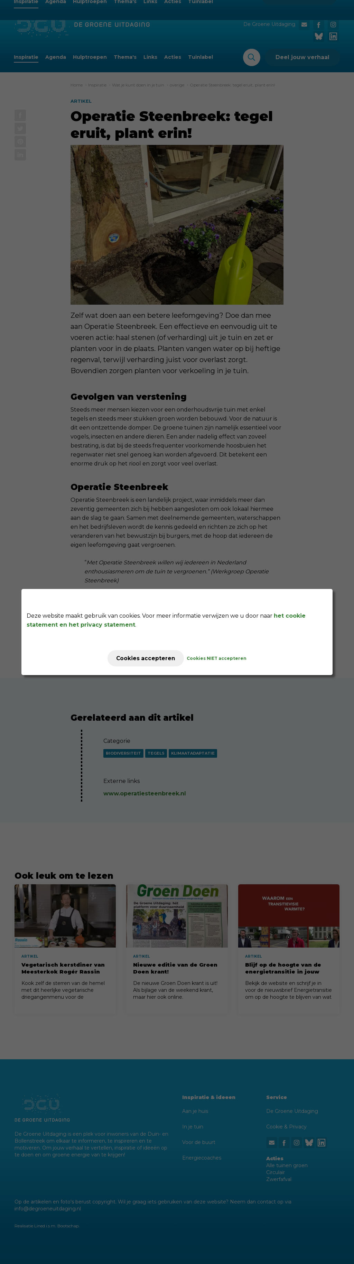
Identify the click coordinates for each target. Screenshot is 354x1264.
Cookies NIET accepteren (219, 658)
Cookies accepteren (146, 658)
